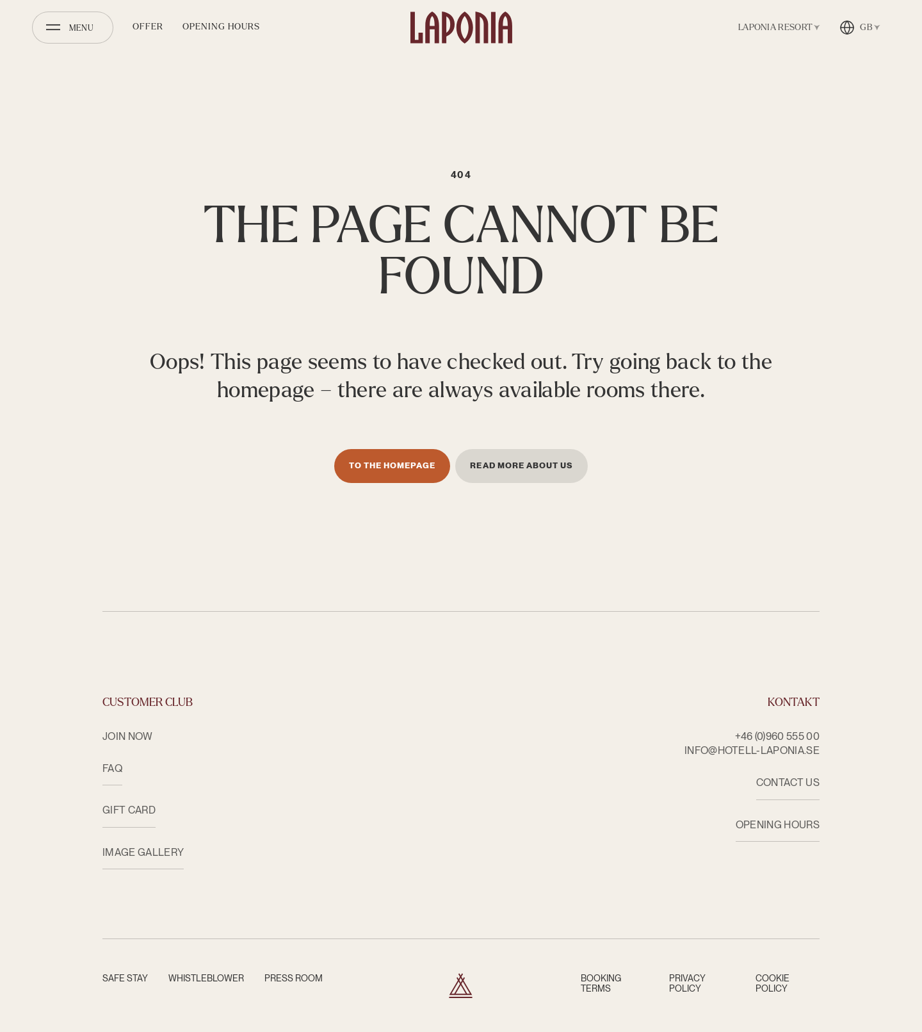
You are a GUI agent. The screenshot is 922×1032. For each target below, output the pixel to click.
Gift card (129, 810)
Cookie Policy (772, 983)
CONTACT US (788, 782)
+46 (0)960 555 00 (777, 736)
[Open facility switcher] (777, 28)
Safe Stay (125, 978)
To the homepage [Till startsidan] (392, 465)
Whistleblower (206, 978)
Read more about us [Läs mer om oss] (521, 465)
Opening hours (221, 26)
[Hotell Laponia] (461, 28)
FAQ (112, 768)
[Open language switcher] (860, 27)
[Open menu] (72, 28)
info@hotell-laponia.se (752, 750)
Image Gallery (143, 852)
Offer (148, 26)
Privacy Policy (687, 983)
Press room (293, 978)
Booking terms (601, 983)
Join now (127, 736)
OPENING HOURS (778, 825)
